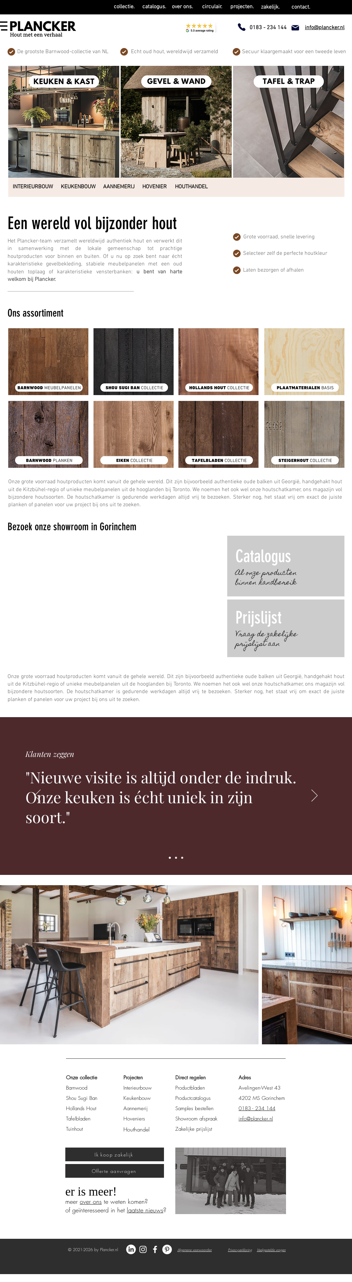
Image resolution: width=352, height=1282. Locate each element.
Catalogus (263, 556)
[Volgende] (314, 796)
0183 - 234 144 (257, 1108)
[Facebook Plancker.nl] (155, 1249)
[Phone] (241, 27)
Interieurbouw (137, 1087)
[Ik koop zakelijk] (114, 1154)
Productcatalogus (193, 1098)
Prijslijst (258, 617)
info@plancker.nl (256, 1118)
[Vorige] (37, 796)
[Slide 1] (170, 858)
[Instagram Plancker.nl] (143, 1249)
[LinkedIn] (131, 1249)
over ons (91, 1201)
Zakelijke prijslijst (193, 1129)
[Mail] (295, 28)
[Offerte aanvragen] (114, 1171)
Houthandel (136, 1129)
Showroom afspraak (196, 1118)
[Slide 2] (176, 858)
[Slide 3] (182, 858)
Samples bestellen (194, 1108)
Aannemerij (135, 1108)
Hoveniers (134, 1118)
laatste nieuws (145, 1210)
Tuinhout (74, 1129)
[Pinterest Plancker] (167, 1249)
